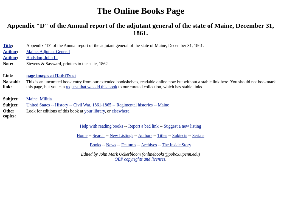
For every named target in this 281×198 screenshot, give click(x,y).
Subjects (179, 135)
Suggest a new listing (182, 126)
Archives (149, 144)
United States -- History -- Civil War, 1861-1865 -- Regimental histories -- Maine (97, 105)
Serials (198, 135)
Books (95, 144)
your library (94, 111)
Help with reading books (101, 126)
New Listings (121, 135)
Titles (162, 135)
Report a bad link (143, 126)
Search (99, 135)
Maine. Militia (39, 99)
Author (10, 51)
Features (128, 144)
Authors (145, 135)
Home (82, 135)
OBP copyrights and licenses (139, 159)
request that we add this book (91, 86)
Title (7, 45)
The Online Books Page (140, 11)
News (111, 144)
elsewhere (120, 111)
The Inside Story (176, 144)
